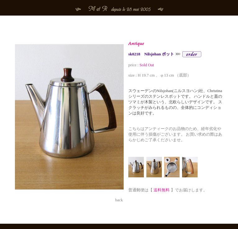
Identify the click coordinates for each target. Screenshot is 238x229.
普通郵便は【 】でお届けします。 (167, 190)
